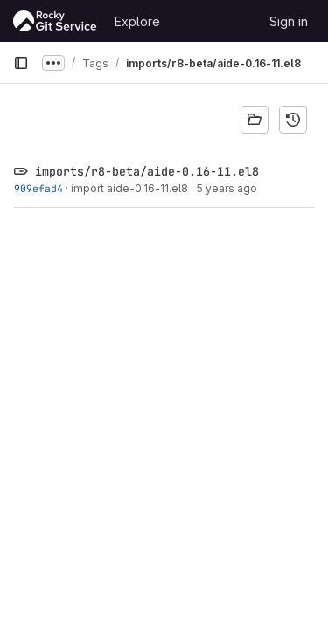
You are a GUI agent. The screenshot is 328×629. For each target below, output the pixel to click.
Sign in (288, 21)
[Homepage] (55, 21)
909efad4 (38, 188)
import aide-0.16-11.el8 (129, 188)
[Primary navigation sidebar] (21, 63)
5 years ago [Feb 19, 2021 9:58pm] (226, 188)
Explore (137, 21)
